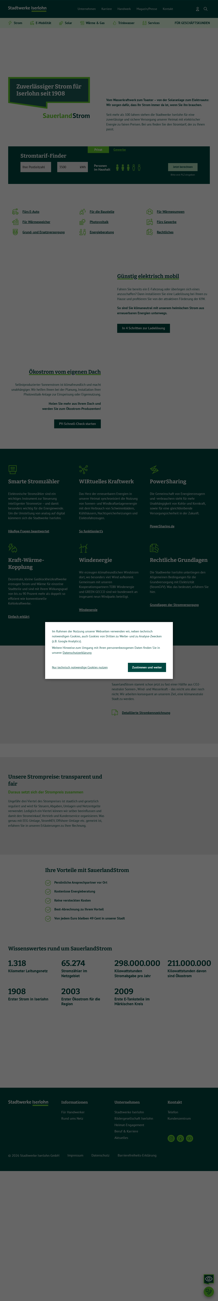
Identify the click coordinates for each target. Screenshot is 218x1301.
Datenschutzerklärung (77, 653)
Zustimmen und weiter (147, 667)
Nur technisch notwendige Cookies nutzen (80, 667)
